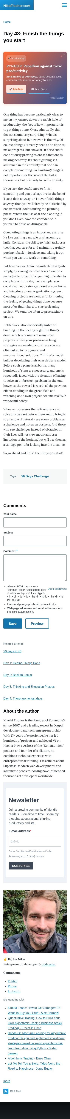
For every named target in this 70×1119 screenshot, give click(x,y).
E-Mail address (19, 831)
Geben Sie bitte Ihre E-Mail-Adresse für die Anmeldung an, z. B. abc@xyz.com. (30, 854)
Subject (8, 532)
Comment (9, 551)
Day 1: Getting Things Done (21, 663)
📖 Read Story (39, 89)
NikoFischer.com (16, 6)
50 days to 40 (12, 651)
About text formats (58, 589)
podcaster (49, 964)
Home (7, 21)
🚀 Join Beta (16, 89)
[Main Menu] (64, 5)
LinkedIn (14, 991)
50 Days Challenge (35, 476)
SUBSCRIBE (21, 865)
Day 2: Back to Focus (17, 674)
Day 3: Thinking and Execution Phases (29, 686)
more (6, 1081)
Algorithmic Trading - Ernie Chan (29, 1058)
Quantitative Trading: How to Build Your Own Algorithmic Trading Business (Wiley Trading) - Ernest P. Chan (35, 1023)
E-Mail (12, 981)
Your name (10, 514)
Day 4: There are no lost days (23, 698)
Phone (12, 986)
